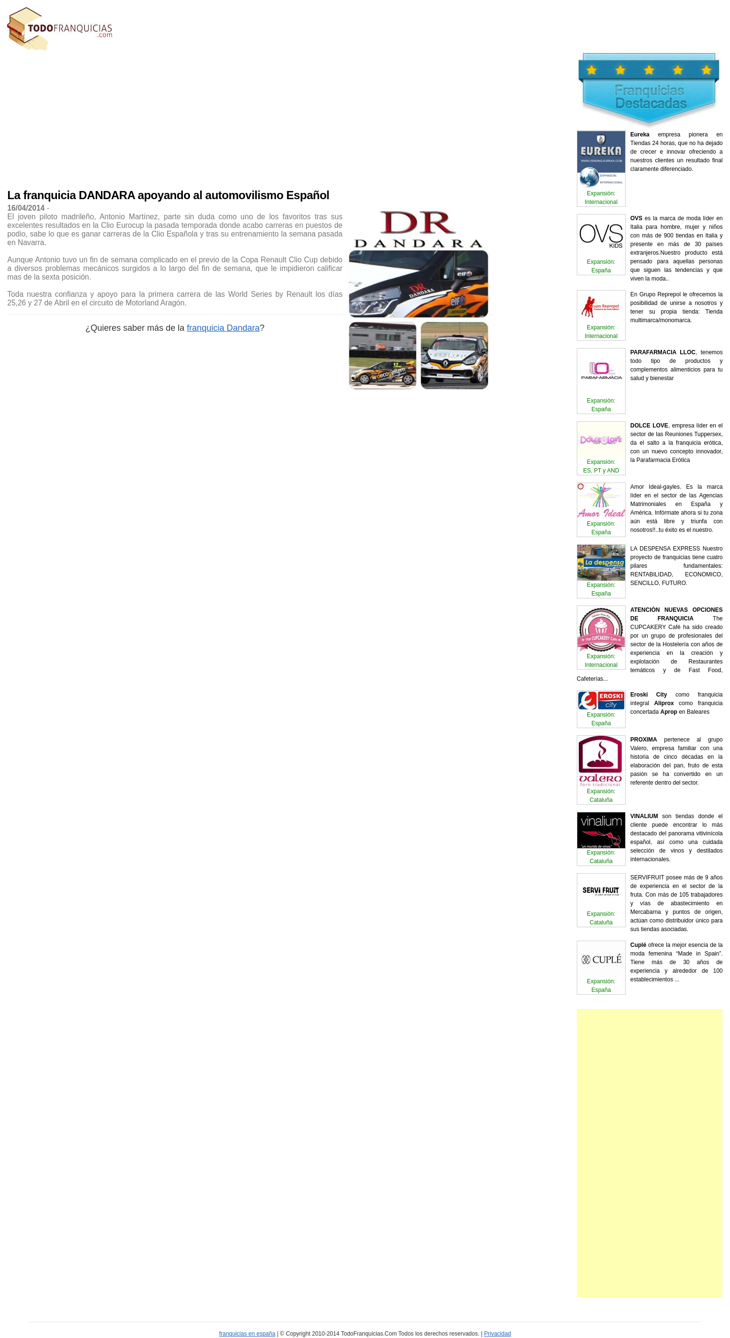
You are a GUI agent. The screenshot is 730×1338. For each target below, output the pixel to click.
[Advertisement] (207, 117)
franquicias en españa (247, 1333)
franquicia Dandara (223, 328)
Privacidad (497, 1333)
